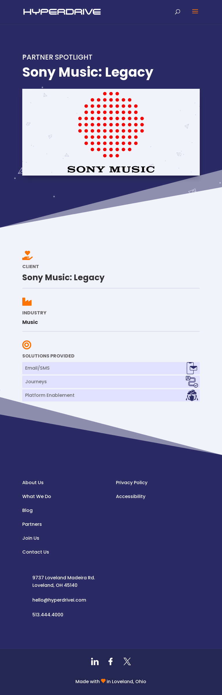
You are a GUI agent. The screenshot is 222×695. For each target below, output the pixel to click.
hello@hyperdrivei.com (59, 600)
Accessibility (130, 496)
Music (30, 322)
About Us (33, 482)
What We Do (36, 496)
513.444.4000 (47, 614)
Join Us (30, 538)
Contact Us (35, 552)
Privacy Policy (131, 482)
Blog (27, 510)
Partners (32, 524)
